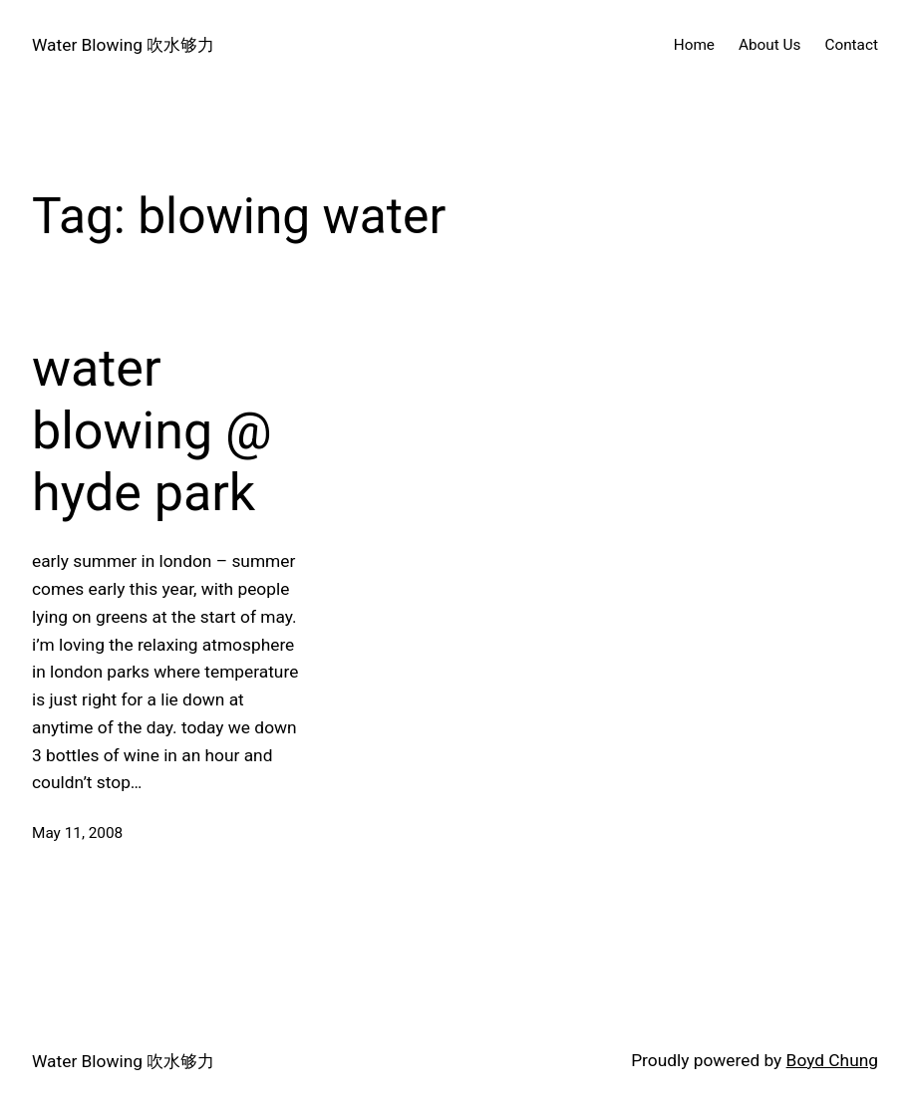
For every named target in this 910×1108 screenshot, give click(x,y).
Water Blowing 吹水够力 (123, 45)
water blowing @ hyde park (152, 430)
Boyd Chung (832, 1060)
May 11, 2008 (77, 833)
